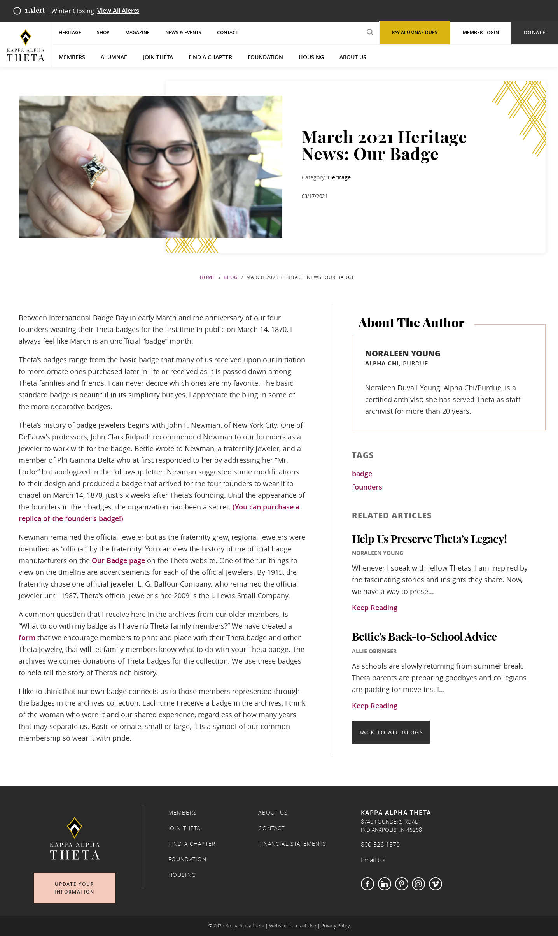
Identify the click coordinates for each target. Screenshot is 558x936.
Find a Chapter (210, 57)
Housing (311, 57)
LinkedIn (384, 883)
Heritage (70, 32)
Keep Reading (374, 608)
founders (367, 487)
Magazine (137, 32)
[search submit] (369, 32)
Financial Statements (292, 843)
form (27, 637)
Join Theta (158, 57)
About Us (352, 57)
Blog (231, 277)
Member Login (481, 32)
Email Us (373, 860)
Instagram (418, 883)
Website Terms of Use (292, 925)
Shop (103, 32)
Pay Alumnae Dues (414, 32)
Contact (227, 32)
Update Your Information (74, 888)
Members (72, 57)
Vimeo (435, 883)
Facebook (367, 883)
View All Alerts (118, 11)
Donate (535, 32)
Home (207, 277)
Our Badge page (118, 560)
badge (362, 474)
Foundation (265, 57)
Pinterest (401, 883)
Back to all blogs (390, 732)
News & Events (183, 32)
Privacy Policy (335, 925)
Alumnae (114, 57)
